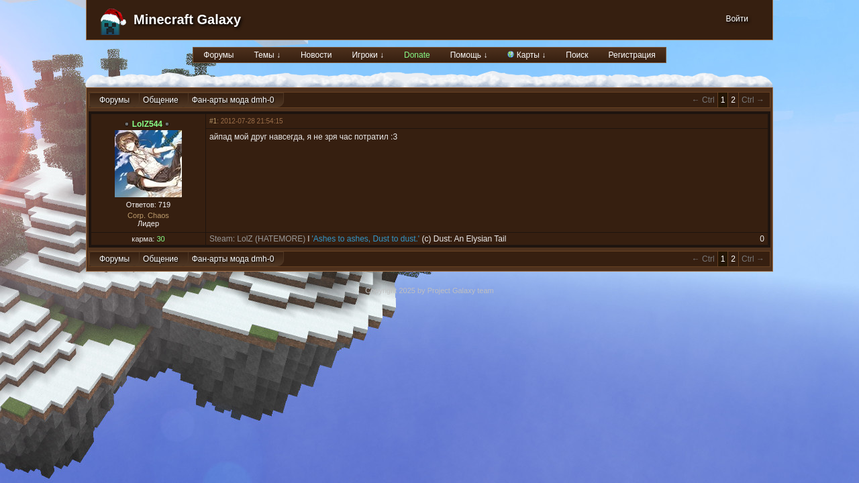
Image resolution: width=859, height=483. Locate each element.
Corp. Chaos (148, 215)
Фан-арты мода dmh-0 (233, 100)
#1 (213, 121)
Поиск (577, 55)
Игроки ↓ (368, 55)
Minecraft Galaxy (187, 19)
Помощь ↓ (469, 55)
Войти (736, 18)
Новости (316, 55)
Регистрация (632, 55)
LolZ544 (147, 124)
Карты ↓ (526, 55)
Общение (161, 100)
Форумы (218, 55)
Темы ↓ (267, 55)
